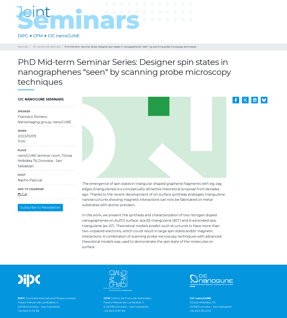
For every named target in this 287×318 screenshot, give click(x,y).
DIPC (23, 35)
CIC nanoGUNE (63, 35)
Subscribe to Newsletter (40, 207)
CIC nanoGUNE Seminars (46, 46)
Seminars (23, 46)
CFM (38, 35)
